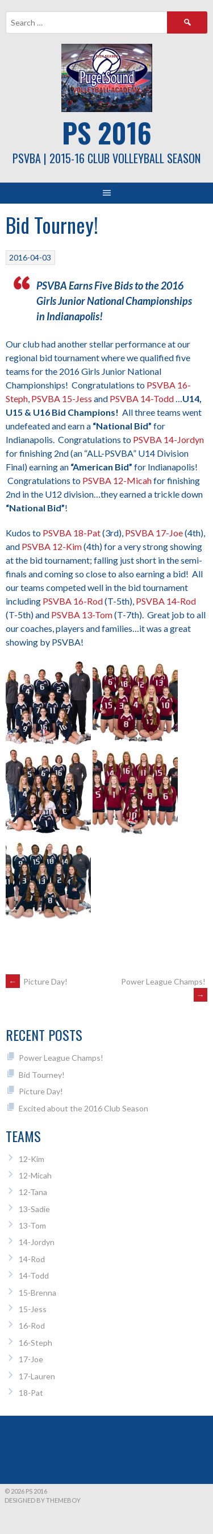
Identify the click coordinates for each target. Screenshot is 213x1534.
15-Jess (33, 1309)
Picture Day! (37, 981)
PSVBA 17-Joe (154, 532)
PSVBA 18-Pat (72, 532)
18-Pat (31, 1392)
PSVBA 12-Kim (52, 546)
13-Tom (32, 1225)
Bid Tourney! (42, 1075)
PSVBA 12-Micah (117, 480)
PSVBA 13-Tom (81, 614)
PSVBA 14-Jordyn (168, 439)
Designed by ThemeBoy (43, 1500)
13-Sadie (34, 1209)
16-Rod (32, 1325)
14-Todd (34, 1275)
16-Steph (35, 1342)
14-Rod (32, 1259)
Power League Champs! (61, 1057)
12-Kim (31, 1159)
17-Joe (31, 1359)
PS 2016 (107, 132)
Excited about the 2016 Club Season (83, 1108)
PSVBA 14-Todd (142, 398)
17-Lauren (37, 1376)
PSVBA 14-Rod (166, 601)
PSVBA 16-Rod (73, 601)
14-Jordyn (37, 1242)
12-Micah (35, 1175)
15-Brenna (37, 1292)
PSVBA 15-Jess (61, 398)
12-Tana (33, 1192)
